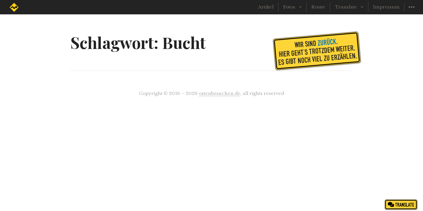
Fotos (289, 7)
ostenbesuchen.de (219, 93)
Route (318, 7)
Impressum (386, 7)
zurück (326, 42)
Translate (346, 7)
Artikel (265, 7)
